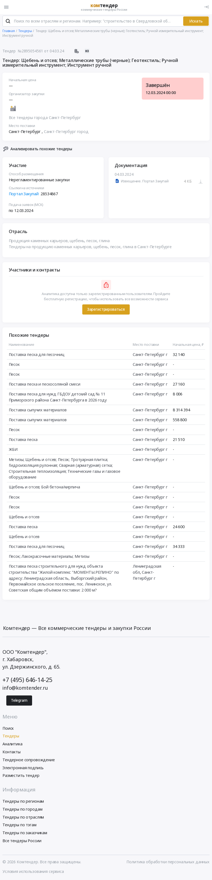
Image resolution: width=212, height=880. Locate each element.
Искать (196, 21)
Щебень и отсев (24, 517)
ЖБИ (13, 449)
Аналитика (12, 744)
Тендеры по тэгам (19, 825)
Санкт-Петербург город (66, 131)
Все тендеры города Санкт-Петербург (45, 117)
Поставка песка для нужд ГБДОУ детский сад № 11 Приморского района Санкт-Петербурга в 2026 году (58, 397)
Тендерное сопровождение (28, 760)
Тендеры (10, 736)
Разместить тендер (20, 776)
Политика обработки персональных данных (168, 862)
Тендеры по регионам (23, 801)
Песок (14, 364)
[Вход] (206, 7)
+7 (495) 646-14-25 (27, 680)
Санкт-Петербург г (150, 354)
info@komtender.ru (25, 688)
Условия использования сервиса (33, 871)
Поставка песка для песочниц (36, 354)
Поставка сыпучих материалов (38, 410)
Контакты (11, 752)
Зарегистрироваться (106, 309)
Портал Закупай (24, 194)
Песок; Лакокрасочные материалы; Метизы (49, 556)
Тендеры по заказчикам (24, 833)
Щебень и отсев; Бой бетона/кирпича (44, 487)
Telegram (19, 700)
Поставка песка (23, 440)
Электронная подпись (23, 768)
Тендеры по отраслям (23, 817)
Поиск (8, 728)
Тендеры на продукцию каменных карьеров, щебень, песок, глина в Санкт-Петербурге (90, 247)
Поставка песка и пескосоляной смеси (44, 384)
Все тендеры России (21, 841)
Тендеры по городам (22, 809)
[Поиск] (7, 21)
